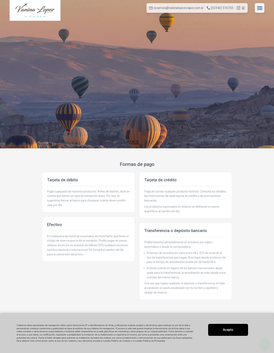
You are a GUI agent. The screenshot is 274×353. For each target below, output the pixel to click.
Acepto (228, 330)
